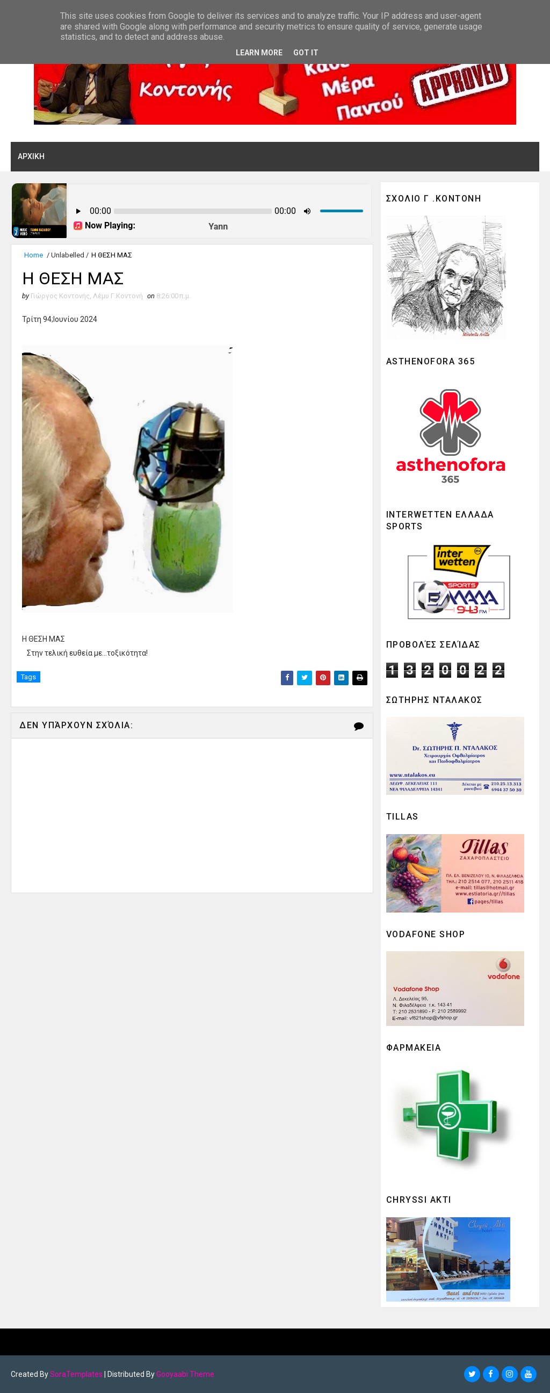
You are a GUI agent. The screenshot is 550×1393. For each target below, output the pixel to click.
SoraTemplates (76, 1374)
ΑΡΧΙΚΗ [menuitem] (31, 156)
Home (33, 255)
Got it (306, 52)
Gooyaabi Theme (185, 1374)
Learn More (259, 52)
